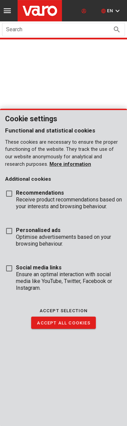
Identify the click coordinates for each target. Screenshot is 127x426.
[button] (111, 11)
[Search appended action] (117, 29)
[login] (85, 11)
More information (70, 164)
